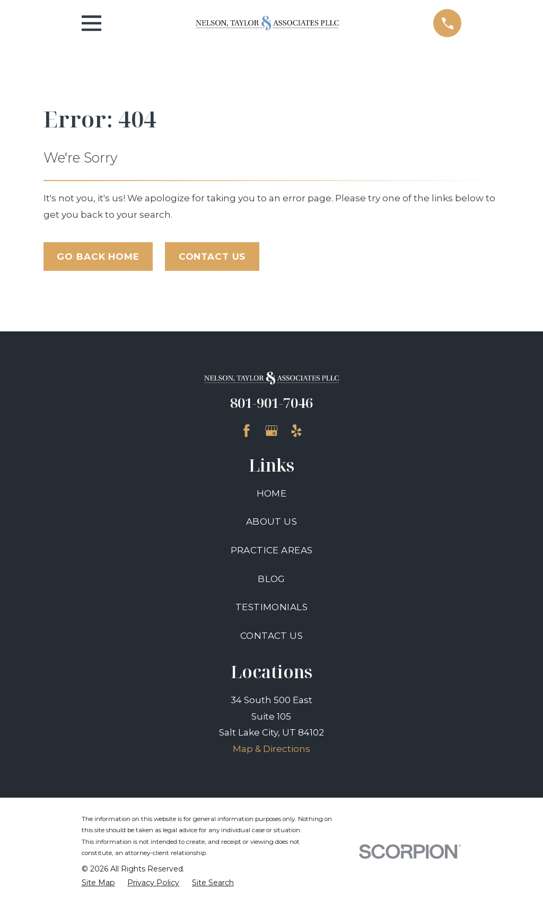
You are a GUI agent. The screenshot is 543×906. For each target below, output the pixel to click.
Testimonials (271, 607)
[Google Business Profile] (271, 430)
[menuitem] (98, 883)
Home (272, 493)
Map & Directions (271, 748)
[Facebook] (246, 430)
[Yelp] (296, 430)
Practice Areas (272, 550)
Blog (271, 579)
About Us (271, 521)
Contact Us (212, 256)
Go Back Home (98, 256)
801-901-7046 (271, 403)
